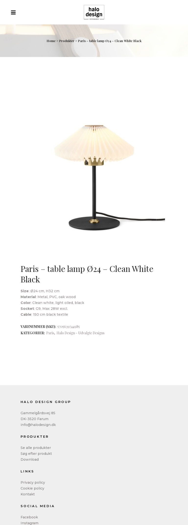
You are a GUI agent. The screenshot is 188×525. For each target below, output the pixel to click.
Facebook (29, 517)
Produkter (66, 41)
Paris (50, 333)
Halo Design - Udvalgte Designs (81, 333)
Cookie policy (32, 488)
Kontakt (28, 494)
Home (51, 41)
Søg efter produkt (36, 453)
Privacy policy (33, 482)
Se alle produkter (36, 448)
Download (30, 459)
